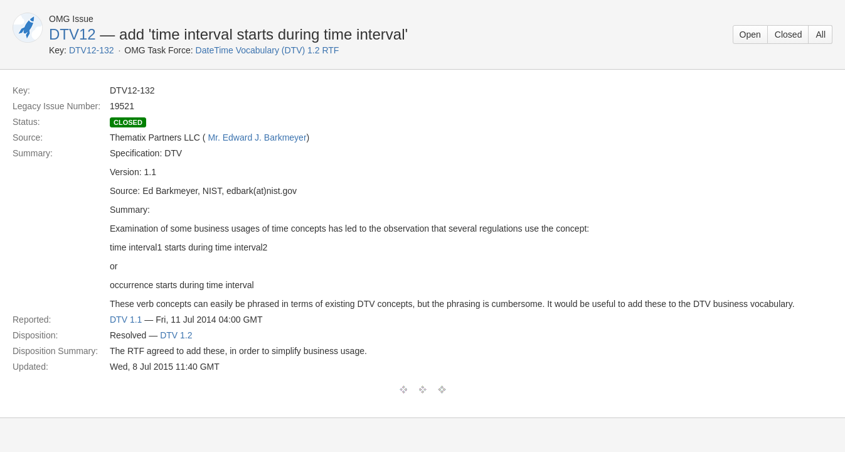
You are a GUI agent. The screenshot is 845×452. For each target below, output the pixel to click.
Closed (788, 35)
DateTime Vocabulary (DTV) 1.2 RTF (267, 50)
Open (750, 35)
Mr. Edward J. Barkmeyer (257, 137)
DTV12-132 (91, 50)
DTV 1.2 (176, 335)
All (821, 35)
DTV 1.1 (126, 320)
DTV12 (72, 34)
